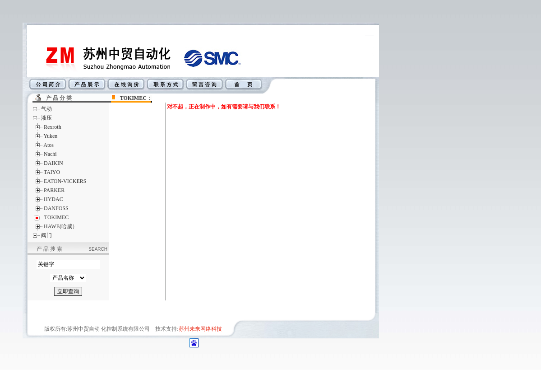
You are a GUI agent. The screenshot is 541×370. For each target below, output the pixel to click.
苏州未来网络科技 (200, 329)
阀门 (46, 235)
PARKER (54, 190)
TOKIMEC (133, 98)
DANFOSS (56, 208)
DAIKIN (53, 163)
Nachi (50, 154)
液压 (46, 118)
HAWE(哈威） (61, 226)
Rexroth (52, 127)
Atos (48, 145)
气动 (46, 109)
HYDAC (53, 199)
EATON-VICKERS (65, 181)
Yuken (51, 136)
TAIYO (52, 172)
